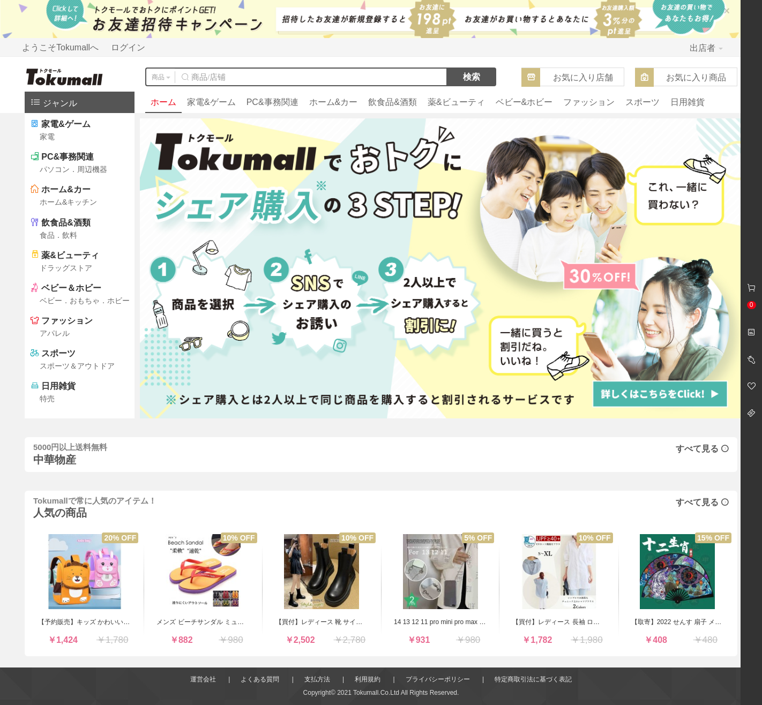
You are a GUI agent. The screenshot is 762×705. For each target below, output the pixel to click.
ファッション (589, 102)
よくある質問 (260, 679)
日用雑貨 (687, 102)
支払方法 (317, 679)
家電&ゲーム (211, 102)
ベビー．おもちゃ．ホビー (85, 300)
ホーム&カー (333, 102)
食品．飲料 (58, 235)
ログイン (128, 47)
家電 (47, 136)
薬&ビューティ (456, 102)
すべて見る (702, 448)
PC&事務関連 (272, 102)
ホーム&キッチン (68, 202)
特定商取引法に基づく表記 (533, 679)
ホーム (163, 102)
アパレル (55, 333)
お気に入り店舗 (583, 77)
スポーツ (642, 102)
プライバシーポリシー (438, 679)
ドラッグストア (66, 268)
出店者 (706, 47)
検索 (471, 76)
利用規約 (367, 679)
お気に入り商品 (696, 77)
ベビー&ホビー (524, 102)
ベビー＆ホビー (71, 287)
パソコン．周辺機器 (73, 169)
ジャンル (53, 102)
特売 (47, 398)
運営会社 (203, 679)
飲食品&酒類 (392, 102)
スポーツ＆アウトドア (77, 366)
